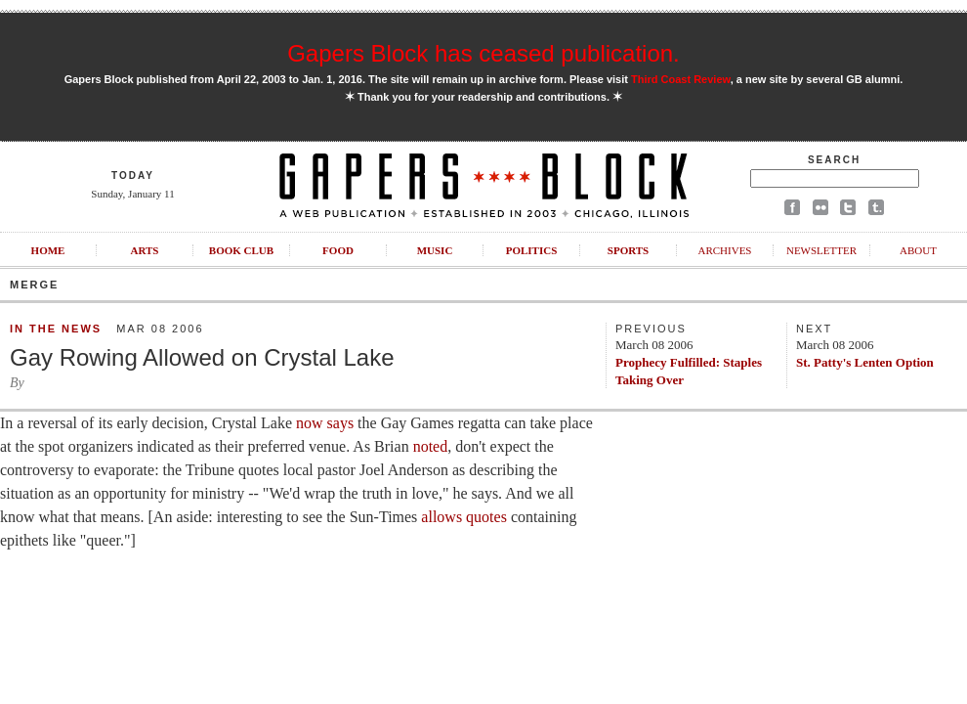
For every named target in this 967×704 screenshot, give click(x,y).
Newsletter (821, 250)
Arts (145, 250)
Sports (628, 250)
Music (435, 250)
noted (430, 446)
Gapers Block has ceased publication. (483, 53)
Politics (532, 250)
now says (325, 423)
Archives (724, 250)
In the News (56, 328)
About (918, 250)
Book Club (241, 250)
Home (48, 250)
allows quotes (464, 516)
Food (338, 250)
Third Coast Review (681, 79)
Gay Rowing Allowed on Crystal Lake (202, 357)
